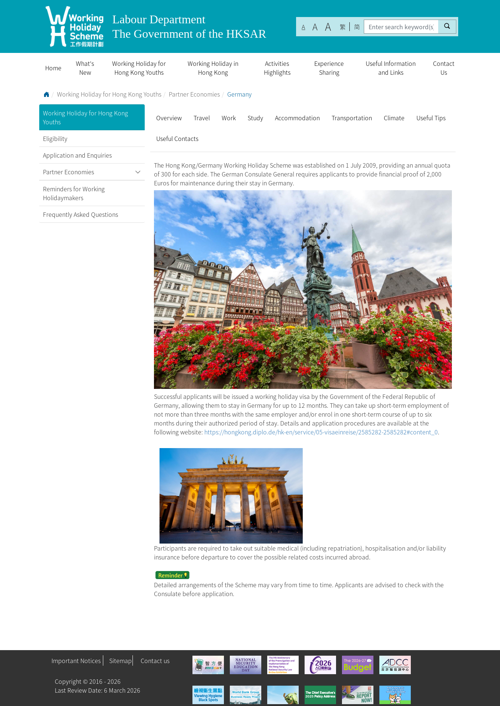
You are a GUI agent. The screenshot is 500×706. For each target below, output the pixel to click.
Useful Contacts (177, 138)
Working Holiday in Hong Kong (213, 68)
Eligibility (55, 138)
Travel (202, 117)
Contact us (155, 660)
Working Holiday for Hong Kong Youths (139, 68)
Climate (394, 117)
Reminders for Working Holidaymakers (74, 193)
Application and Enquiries (77, 155)
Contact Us (443, 68)
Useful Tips (431, 117)
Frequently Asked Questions (80, 214)
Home (53, 67)
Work (229, 117)
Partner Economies (194, 94)
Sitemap (120, 660)
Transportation (352, 117)
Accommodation (297, 117)
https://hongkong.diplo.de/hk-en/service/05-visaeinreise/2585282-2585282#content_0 (321, 431)
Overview (169, 117)
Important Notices (76, 660)
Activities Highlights (277, 68)
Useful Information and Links (391, 68)
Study (255, 117)
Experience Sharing (329, 68)
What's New (85, 68)
